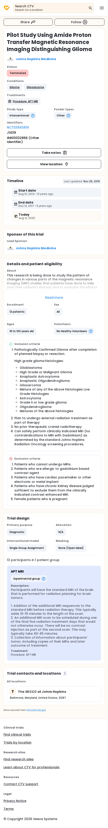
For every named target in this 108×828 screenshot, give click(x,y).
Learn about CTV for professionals (32, 767)
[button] (14, 87)
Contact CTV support (21, 784)
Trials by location (17, 742)
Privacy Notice (15, 801)
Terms (9, 809)
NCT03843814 (18, 127)
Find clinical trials (17, 734)
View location (54, 164)
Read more (54, 297)
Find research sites (19, 759)
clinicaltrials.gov (36, 710)
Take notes (54, 152)
